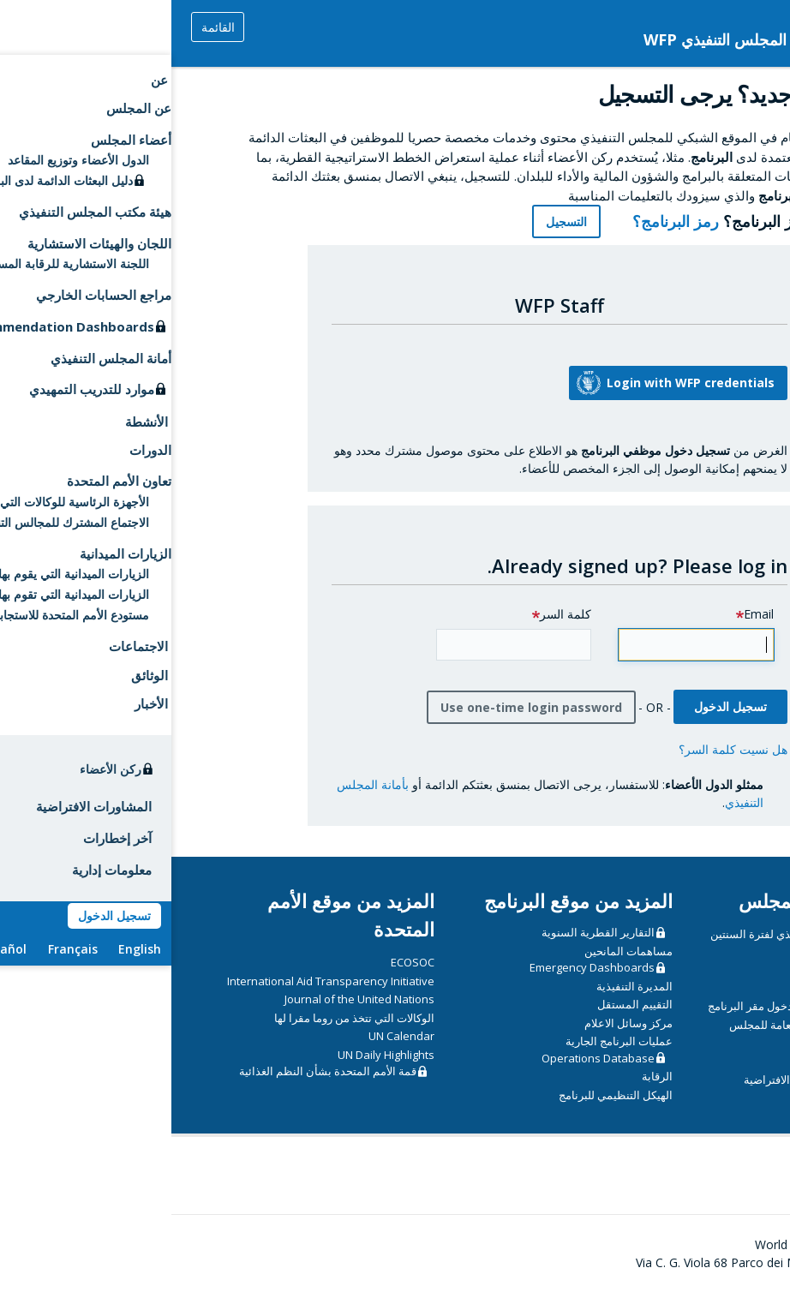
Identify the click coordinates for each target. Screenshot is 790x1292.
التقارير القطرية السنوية (426, 932)
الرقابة (485, 1076)
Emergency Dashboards (420, 967)
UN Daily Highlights (214, 1054)
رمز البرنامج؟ (494, 221)
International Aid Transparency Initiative (159, 981)
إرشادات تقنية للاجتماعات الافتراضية (656, 1079)
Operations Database (426, 1058)
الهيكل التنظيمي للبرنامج (444, 1095)
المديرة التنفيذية (463, 986)
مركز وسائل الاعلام (457, 1023)
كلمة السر (394, 614)
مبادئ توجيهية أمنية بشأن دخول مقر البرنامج (638, 1006)
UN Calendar (230, 1036)
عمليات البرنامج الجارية (447, 1041)
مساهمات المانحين (457, 951)
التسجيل (395, 221)
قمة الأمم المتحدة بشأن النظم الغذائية (156, 1071)
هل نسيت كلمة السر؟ (561, 749)
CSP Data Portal (681, 969)
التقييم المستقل (463, 1004)
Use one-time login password (360, 707)
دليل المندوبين (706, 1061)
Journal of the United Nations (188, 999)
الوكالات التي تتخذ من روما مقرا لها (183, 1018)
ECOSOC (241, 962)
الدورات (721, 988)
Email (587, 614)
